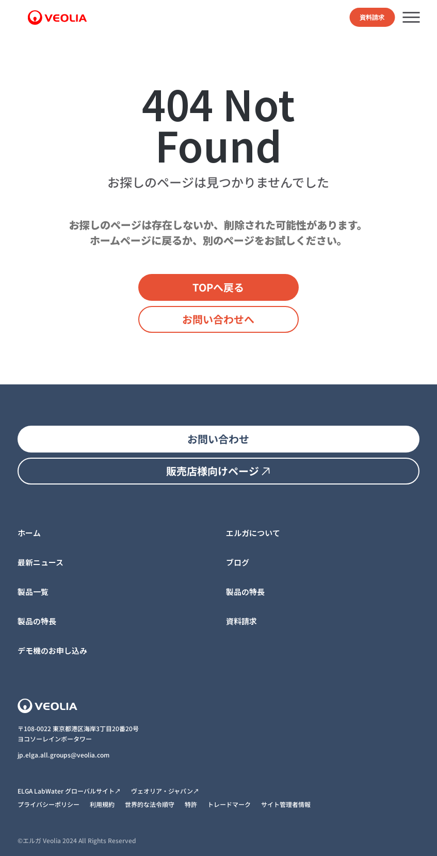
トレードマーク (229, 804)
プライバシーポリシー (48, 804)
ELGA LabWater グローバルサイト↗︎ (69, 790)
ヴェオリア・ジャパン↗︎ (165, 790)
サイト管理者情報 (286, 804)
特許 (191, 804)
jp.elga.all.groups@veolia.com (64, 754)
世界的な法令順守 (149, 804)
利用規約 (102, 804)
